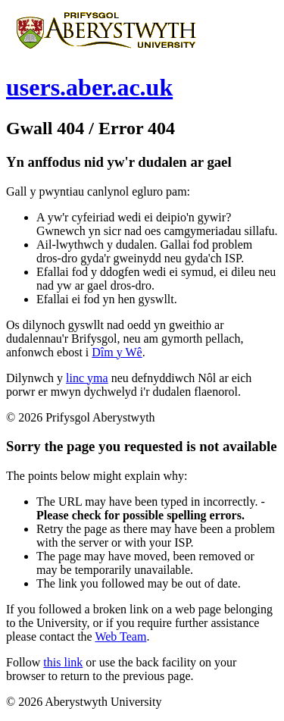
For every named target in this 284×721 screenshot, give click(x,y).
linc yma (87, 377)
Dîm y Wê (117, 352)
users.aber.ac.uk (89, 87)
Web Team (120, 636)
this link (63, 662)
